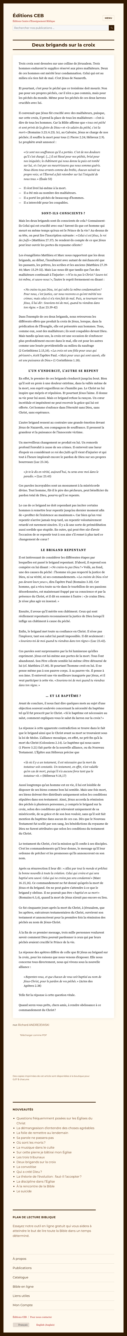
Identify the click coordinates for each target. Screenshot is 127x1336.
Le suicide (24, 1191)
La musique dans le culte (35, 1147)
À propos (19, 1259)
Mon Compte (23, 1305)
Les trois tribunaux (31, 1157)
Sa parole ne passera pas (35, 1138)
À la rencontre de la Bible (36, 1186)
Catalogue (20, 1277)
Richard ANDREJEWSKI (33, 1024)
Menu (108, 18)
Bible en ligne (23, 1286)
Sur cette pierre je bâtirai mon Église (44, 1152)
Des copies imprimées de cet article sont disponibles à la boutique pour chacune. (51, 1078)
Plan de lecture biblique (34, 1217)
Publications (22, 1268)
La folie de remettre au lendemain (42, 1133)
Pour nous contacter (41, 1317)
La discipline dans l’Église (36, 1181)
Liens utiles (21, 1296)
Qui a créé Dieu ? (29, 1172)
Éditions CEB (28, 15)
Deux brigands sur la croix (36, 1162)
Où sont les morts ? (31, 1142)
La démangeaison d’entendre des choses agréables (55, 1128)
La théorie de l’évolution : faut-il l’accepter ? (49, 1176)
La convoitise (26, 1167)
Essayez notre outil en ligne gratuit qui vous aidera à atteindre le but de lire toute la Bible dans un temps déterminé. (52, 1231)
